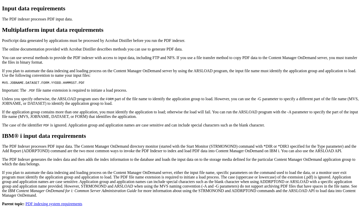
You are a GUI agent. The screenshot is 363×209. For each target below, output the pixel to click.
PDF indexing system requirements (53, 204)
